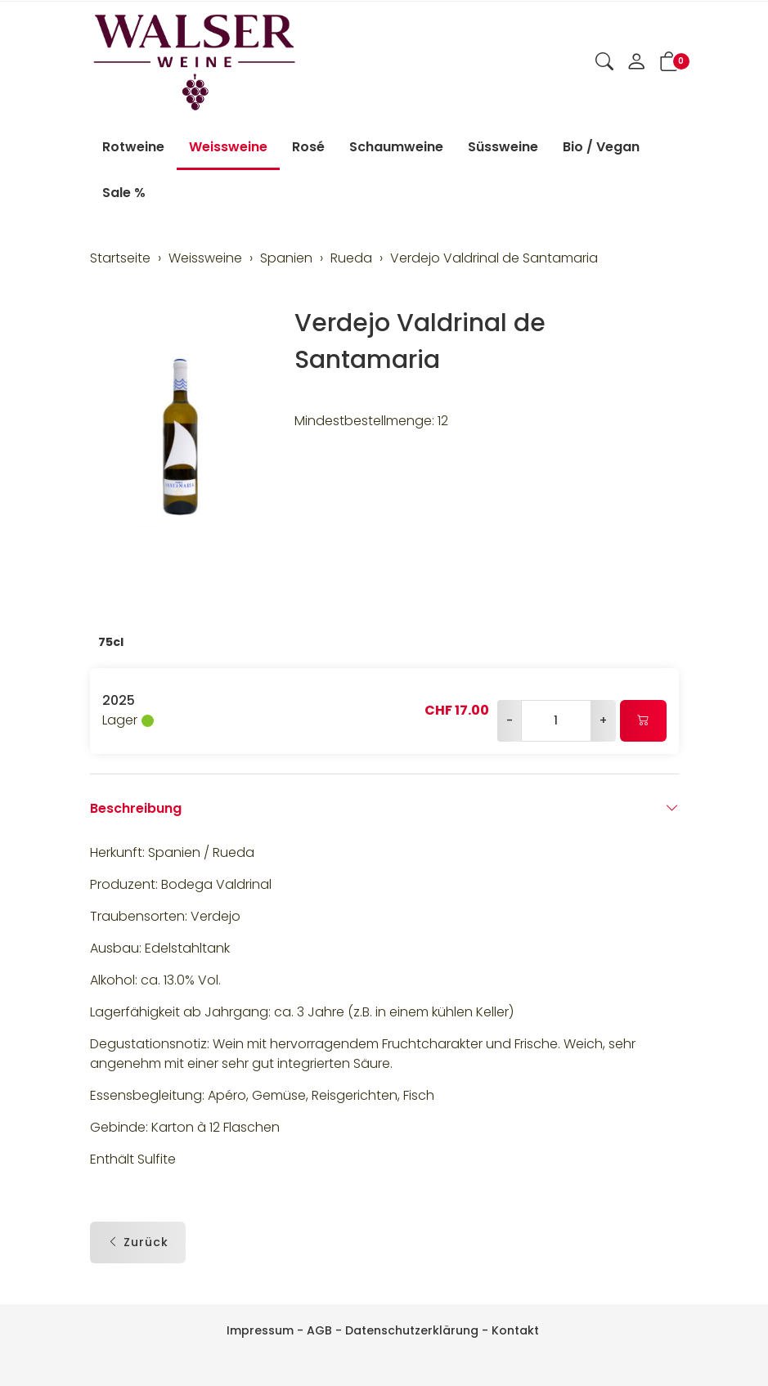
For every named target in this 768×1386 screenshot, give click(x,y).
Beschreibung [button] (384, 809)
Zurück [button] (137, 1242)
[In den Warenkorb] (643, 721)
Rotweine (133, 146)
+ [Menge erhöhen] (603, 720)
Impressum (260, 1330)
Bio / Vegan (601, 146)
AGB (319, 1330)
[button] (604, 63)
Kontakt (515, 1330)
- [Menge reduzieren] (509, 720)
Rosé (308, 146)
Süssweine (503, 146)
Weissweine (228, 146)
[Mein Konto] (636, 63)
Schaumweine (396, 146)
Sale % (124, 192)
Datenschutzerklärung (411, 1330)
